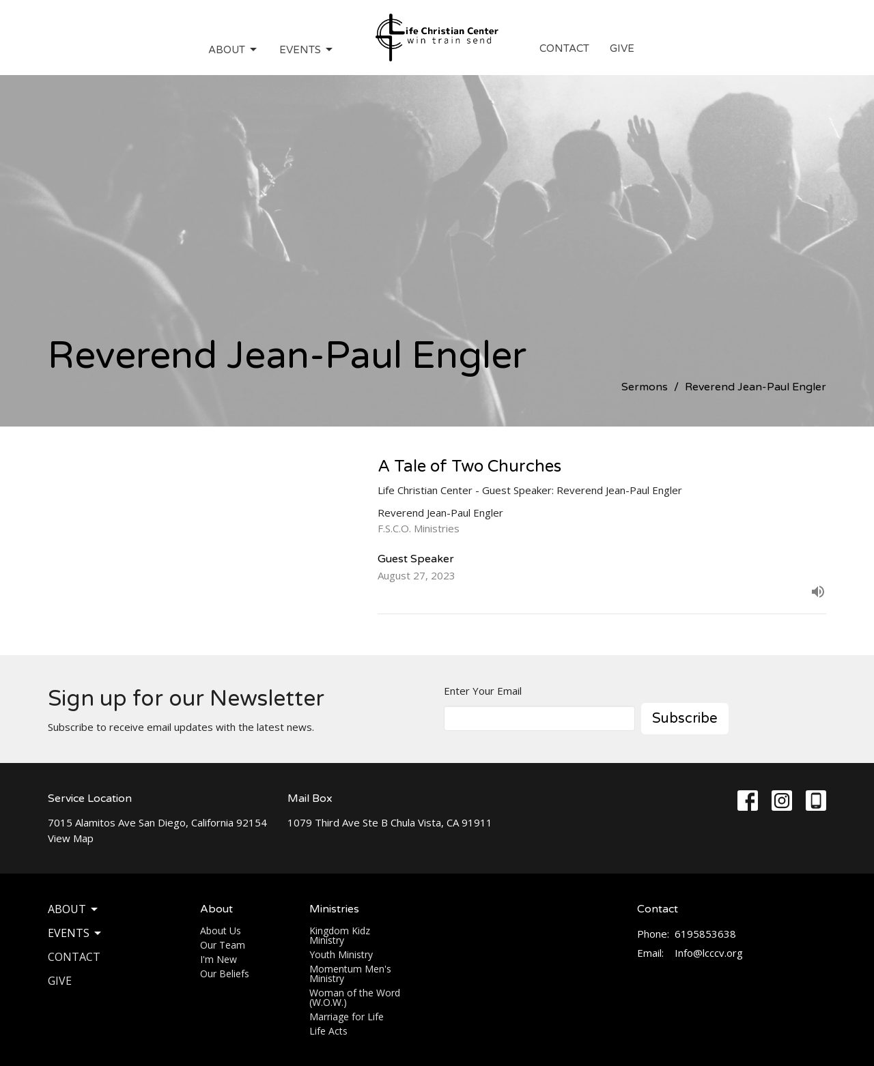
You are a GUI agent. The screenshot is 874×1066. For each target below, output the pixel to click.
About (233, 50)
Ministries (334, 909)
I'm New (218, 959)
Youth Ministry (341, 954)
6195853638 (705, 933)
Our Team (222, 944)
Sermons (644, 387)
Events (307, 50)
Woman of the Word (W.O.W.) (354, 997)
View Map (71, 838)
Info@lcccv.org (709, 953)
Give (622, 48)
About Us (220, 930)
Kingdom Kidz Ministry (339, 935)
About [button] (74, 909)
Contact (564, 48)
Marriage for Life (346, 1016)
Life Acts (328, 1030)
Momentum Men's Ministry (350, 973)
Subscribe (685, 718)
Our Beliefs (224, 973)
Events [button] (75, 932)
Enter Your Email (483, 690)
